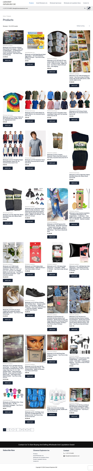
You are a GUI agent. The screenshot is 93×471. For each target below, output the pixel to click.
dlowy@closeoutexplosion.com (71, 455)
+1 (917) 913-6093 (68, 453)
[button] (85, 8)
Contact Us (86, 3)
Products (32, 3)
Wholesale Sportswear (56, 3)
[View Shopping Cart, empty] (88, 8)
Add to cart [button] (8, 60)
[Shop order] (83, 25)
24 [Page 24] (22, 434)
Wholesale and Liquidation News (72, 3)
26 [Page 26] (29, 434)
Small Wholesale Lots (42, 3)
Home (4, 16)
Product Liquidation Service (40, 459)
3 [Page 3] (11, 434)
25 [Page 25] (25, 434)
